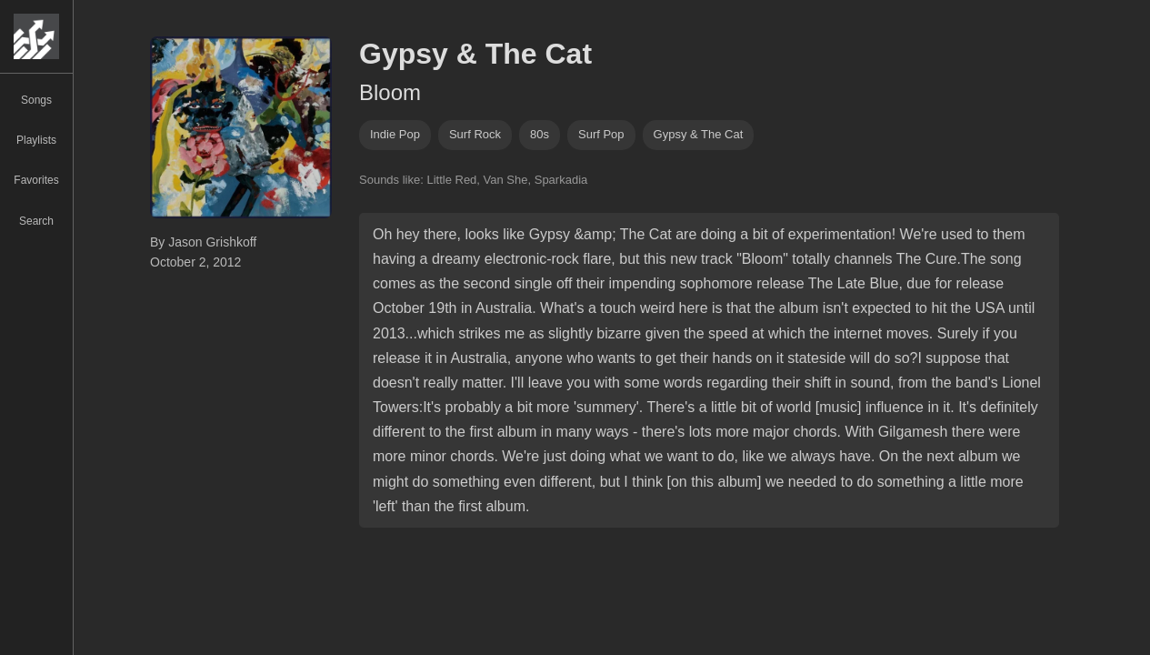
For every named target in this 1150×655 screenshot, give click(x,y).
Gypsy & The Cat (699, 134)
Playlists (36, 140)
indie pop (395, 134)
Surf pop (601, 134)
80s (539, 134)
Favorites (36, 180)
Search (36, 221)
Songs (36, 100)
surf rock (475, 134)
